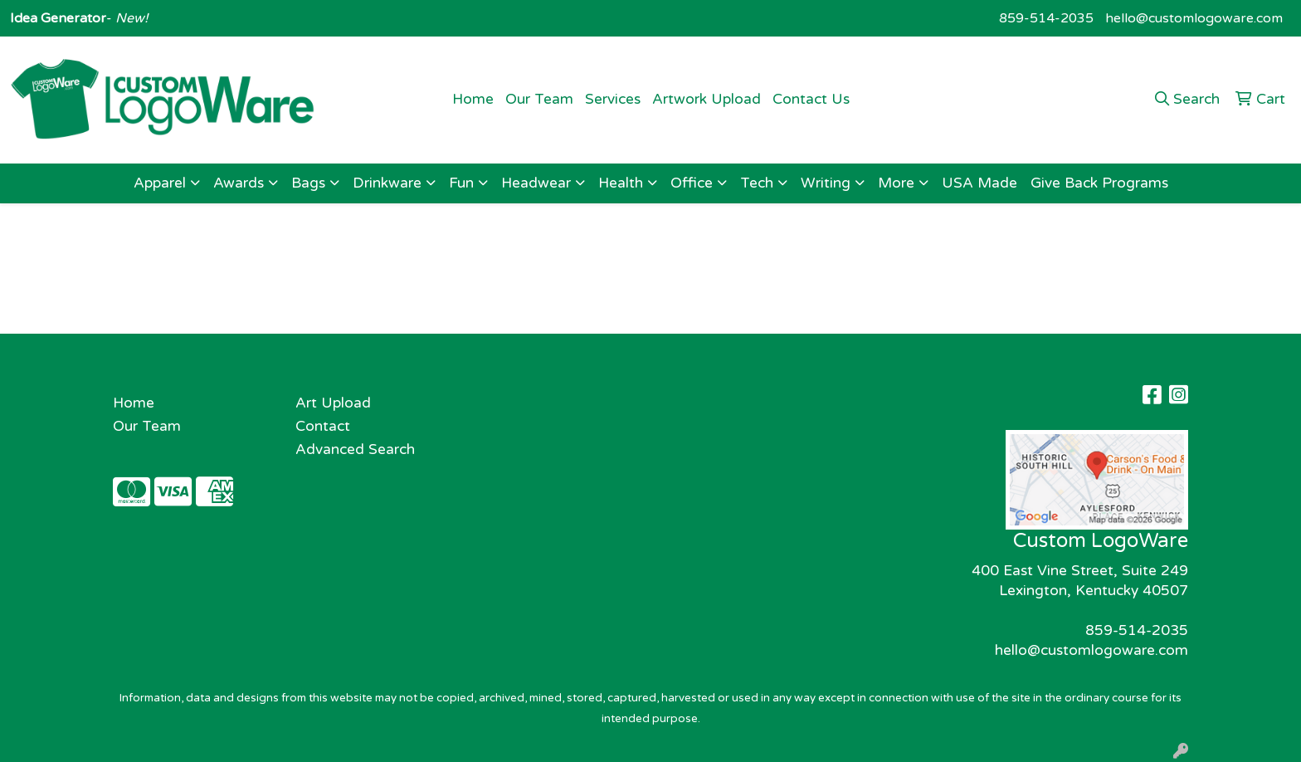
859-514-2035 (1046, 18)
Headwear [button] (536, 183)
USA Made (979, 183)
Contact (322, 426)
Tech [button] (756, 183)
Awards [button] (238, 183)
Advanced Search (355, 449)
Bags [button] (308, 183)
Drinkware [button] (387, 183)
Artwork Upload (706, 99)
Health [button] (620, 183)
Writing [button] (825, 183)
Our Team (539, 99)
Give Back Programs (1099, 183)
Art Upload (333, 403)
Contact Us (811, 99)
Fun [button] (461, 183)
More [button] (896, 183)
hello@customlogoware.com (1194, 18)
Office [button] (691, 183)
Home (473, 99)
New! (130, 18)
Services (613, 99)
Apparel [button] (160, 183)
